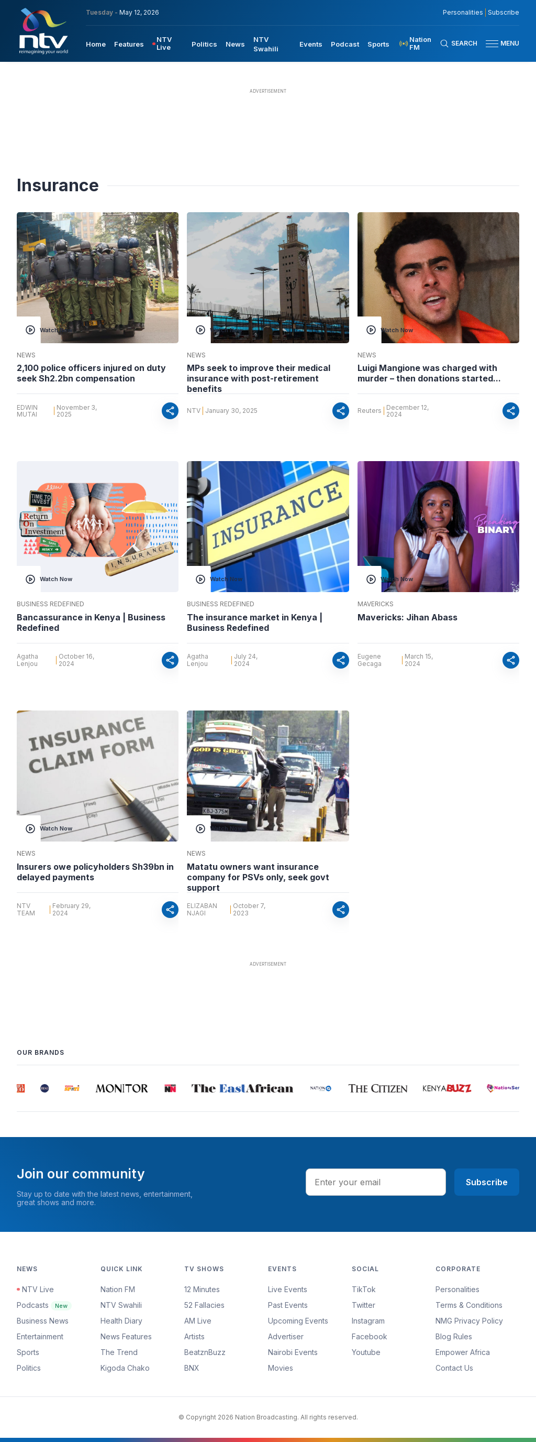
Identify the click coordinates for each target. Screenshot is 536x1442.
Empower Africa (463, 1352)
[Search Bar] (458, 43)
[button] (498, 44)
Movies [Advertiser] (280, 1367)
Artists (194, 1336)
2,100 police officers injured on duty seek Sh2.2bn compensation (91, 373)
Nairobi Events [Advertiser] (293, 1352)
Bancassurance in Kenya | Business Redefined (91, 622)
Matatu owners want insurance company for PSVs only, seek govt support (258, 877)
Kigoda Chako (125, 1367)
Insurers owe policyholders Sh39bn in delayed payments (95, 871)
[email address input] (376, 1182)
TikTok (364, 1289)
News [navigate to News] (235, 44)
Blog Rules (454, 1336)
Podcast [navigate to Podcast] (345, 44)
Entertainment (40, 1336)
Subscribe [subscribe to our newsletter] (503, 12)
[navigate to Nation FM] (419, 43)
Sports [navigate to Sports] (378, 44)
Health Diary (121, 1320)
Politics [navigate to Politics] (204, 44)
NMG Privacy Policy (469, 1320)
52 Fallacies (204, 1305)
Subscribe (487, 1182)
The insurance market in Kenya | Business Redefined (254, 622)
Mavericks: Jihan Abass (407, 617)
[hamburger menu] (492, 44)
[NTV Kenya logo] (43, 31)
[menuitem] (96, 43)
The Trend (119, 1352)
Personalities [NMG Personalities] (463, 12)
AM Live (197, 1320)
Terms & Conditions (469, 1305)
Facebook (369, 1336)
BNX (191, 1367)
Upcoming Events (298, 1320)
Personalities (457, 1289)
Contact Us (454, 1367)
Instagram (368, 1320)
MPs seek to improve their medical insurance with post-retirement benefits (258, 378)
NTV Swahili (121, 1305)
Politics (29, 1367)
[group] (21, 1088)
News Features (126, 1336)
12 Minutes (202, 1289)
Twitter (363, 1305)
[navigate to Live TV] (167, 43)
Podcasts (44, 1305)
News (26, 355)
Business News (43, 1320)
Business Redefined (50, 604)
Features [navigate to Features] (129, 44)
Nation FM (117, 1289)
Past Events (288, 1305)
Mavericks (376, 604)
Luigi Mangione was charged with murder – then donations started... (429, 373)
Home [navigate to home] (96, 44)
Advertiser (286, 1336)
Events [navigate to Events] (310, 44)
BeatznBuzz (205, 1352)
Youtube (366, 1352)
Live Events (287, 1289)
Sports (28, 1352)
